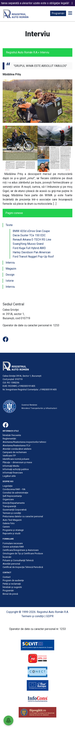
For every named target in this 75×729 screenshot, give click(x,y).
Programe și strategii (13, 530)
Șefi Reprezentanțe (12, 496)
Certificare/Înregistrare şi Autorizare (21, 550)
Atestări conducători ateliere (17, 449)
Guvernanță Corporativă (14, 509)
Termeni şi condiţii (12, 513)
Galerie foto (9, 523)
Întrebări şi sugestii (12, 587)
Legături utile (9, 476)
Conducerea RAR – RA (14, 489)
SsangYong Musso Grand (28, 243)
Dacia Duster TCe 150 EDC (29, 235)
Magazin (11, 268)
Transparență (9, 506)
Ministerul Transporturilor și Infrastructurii (39, 408)
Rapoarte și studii (11, 533)
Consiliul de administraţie (15, 492)
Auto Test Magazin (12, 520)
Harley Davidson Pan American (32, 252)
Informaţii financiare (13, 472)
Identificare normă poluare (16, 459)
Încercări (7, 557)
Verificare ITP (9, 455)
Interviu (10, 262)
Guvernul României (29, 405)
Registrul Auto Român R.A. (22, 52)
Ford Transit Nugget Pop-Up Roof (33, 256)
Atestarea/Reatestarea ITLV (16, 445)
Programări (58, 13)
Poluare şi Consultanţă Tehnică (18, 560)
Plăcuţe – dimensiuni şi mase (17, 462)
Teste (9, 225)
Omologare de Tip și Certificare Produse (23, 553)
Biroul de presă (10, 594)
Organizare (8, 499)
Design (10, 274)
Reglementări (9, 438)
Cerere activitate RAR (13, 546)
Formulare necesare (13, 543)
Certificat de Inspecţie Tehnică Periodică (23, 567)
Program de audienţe (13, 580)
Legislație (7, 486)
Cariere (6, 526)
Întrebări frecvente (12, 435)
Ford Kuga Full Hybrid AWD (29, 248)
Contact (7, 577)
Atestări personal (11, 563)
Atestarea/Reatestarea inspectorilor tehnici (24, 442)
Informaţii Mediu (11, 466)
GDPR (50, 616)
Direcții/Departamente (14, 503)
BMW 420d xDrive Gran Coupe (31, 231)
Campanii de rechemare (15, 452)
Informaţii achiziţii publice (16, 469)
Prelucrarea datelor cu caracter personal (23, 516)
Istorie (10, 280)
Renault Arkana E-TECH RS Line (32, 239)
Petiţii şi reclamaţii (12, 583)
